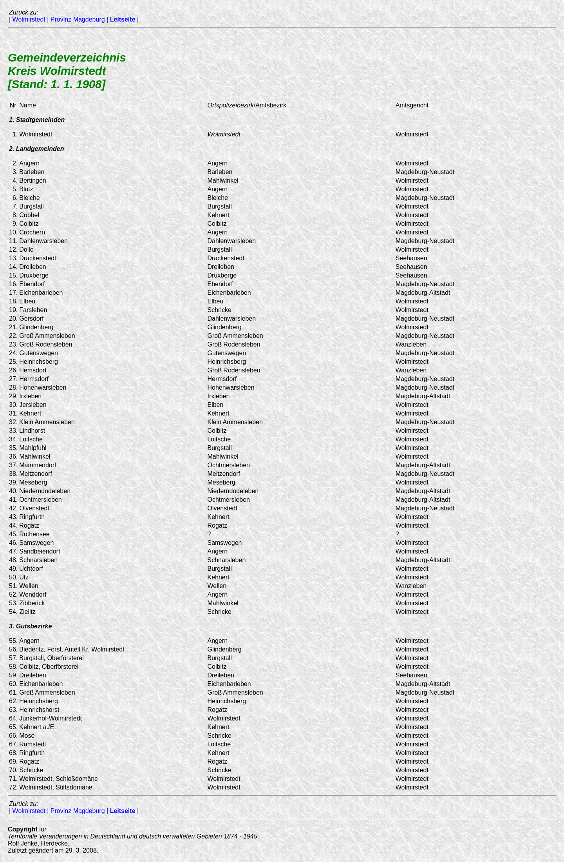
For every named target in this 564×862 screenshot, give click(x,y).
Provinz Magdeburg (78, 19)
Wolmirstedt (29, 19)
